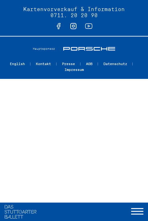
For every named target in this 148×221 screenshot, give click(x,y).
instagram (73, 26)
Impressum (74, 70)
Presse (68, 64)
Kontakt (43, 64)
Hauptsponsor (44, 48)
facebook (59, 26)
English (17, 64)
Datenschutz (115, 64)
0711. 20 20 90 (74, 15)
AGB (89, 64)
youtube (88, 26)
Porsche (89, 49)
